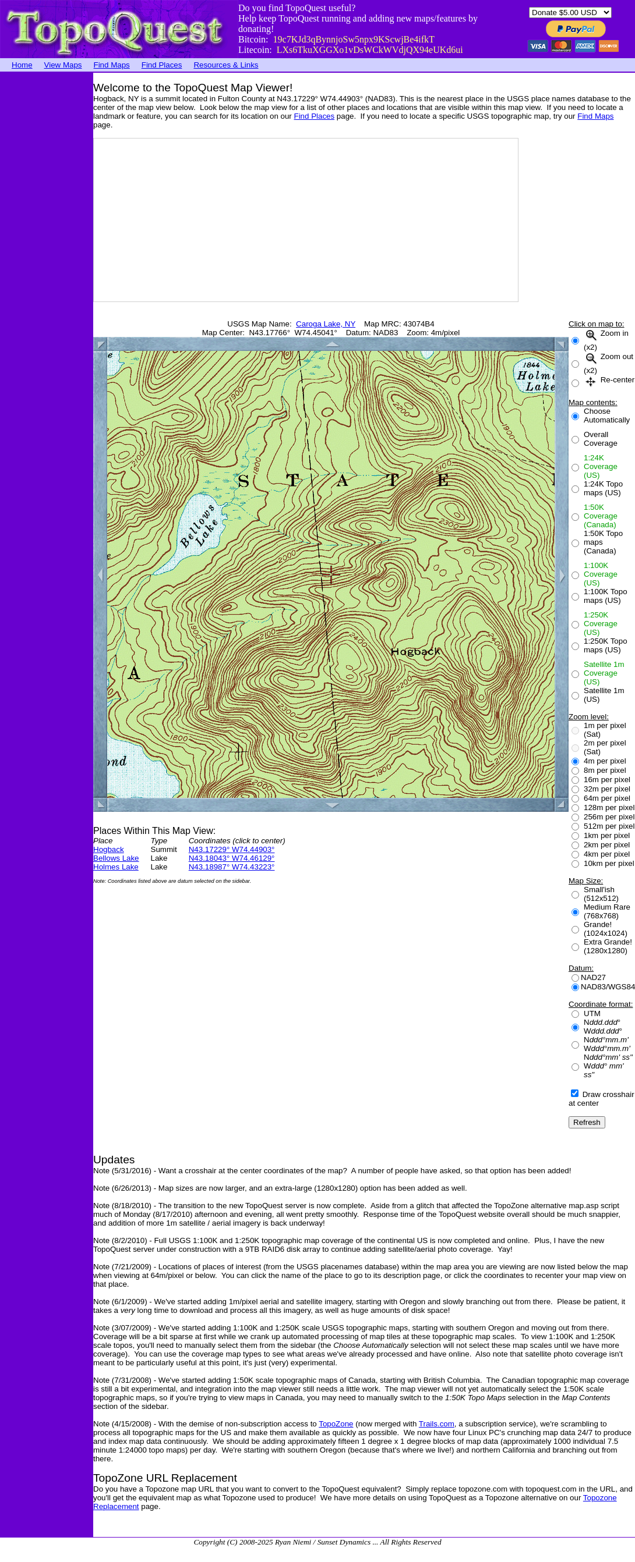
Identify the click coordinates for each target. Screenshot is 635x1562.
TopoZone (336, 1423)
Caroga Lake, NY (325, 324)
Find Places (162, 65)
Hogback (108, 849)
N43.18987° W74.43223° (232, 866)
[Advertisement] (46, 247)
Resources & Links (225, 65)
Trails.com (436, 1423)
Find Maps (112, 65)
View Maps (63, 65)
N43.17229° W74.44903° (232, 849)
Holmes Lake (116, 866)
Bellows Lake (116, 858)
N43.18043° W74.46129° (232, 858)
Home (22, 65)
